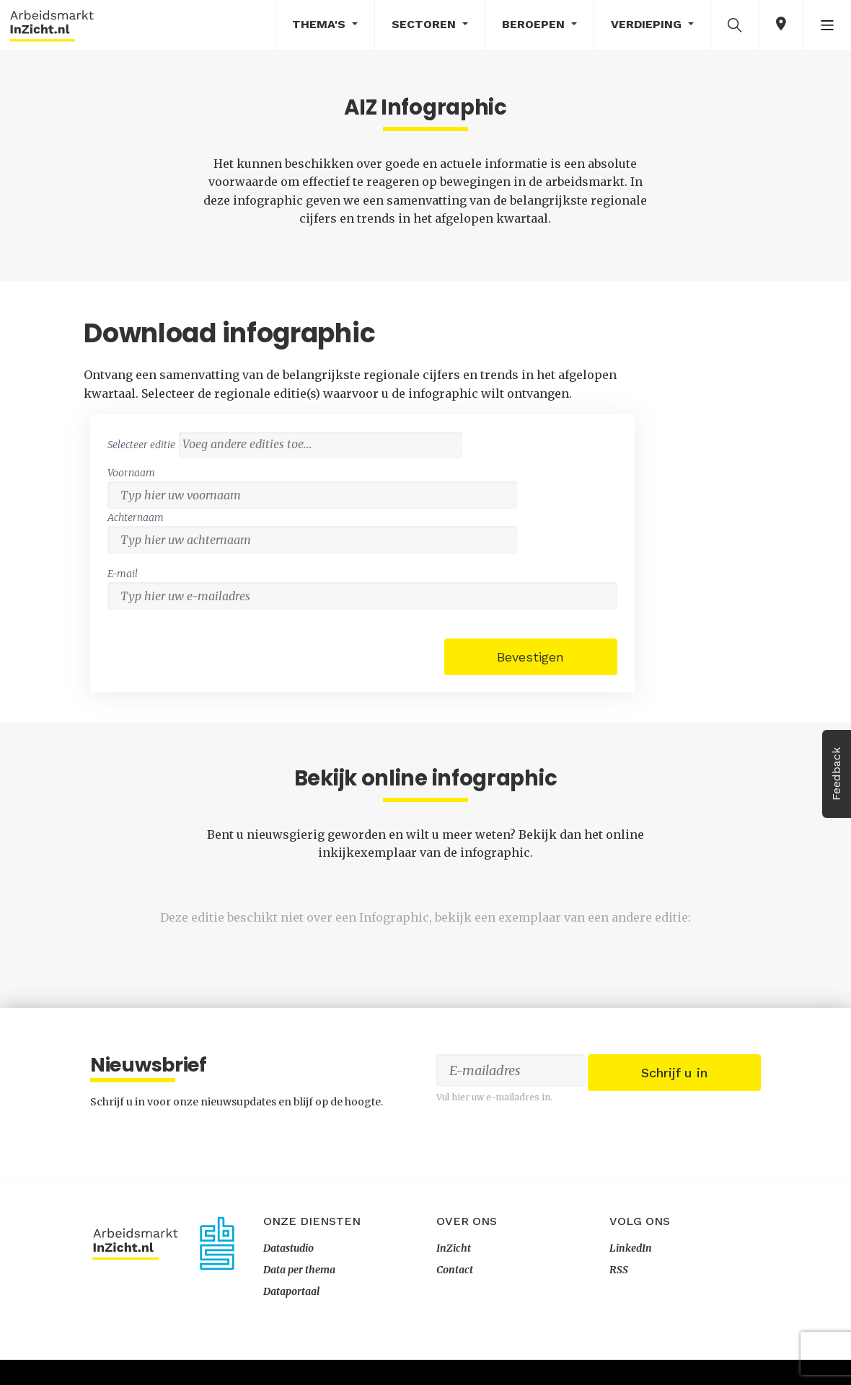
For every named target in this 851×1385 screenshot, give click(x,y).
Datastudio (288, 1273)
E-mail (486, 498)
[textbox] (616, 413)
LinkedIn (630, 1273)
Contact (454, 1294)
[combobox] (612, 414)
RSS (618, 1294)
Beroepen (535, 24)
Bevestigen (668, 579)
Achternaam (652, 442)
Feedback (836, 774)
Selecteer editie (505, 392)
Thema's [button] (320, 24)
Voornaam (495, 442)
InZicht (453, 1273)
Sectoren (425, 24)
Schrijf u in (674, 1115)
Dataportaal (291, 1316)
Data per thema (299, 1294)
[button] (735, 24)
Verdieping (648, 24)
